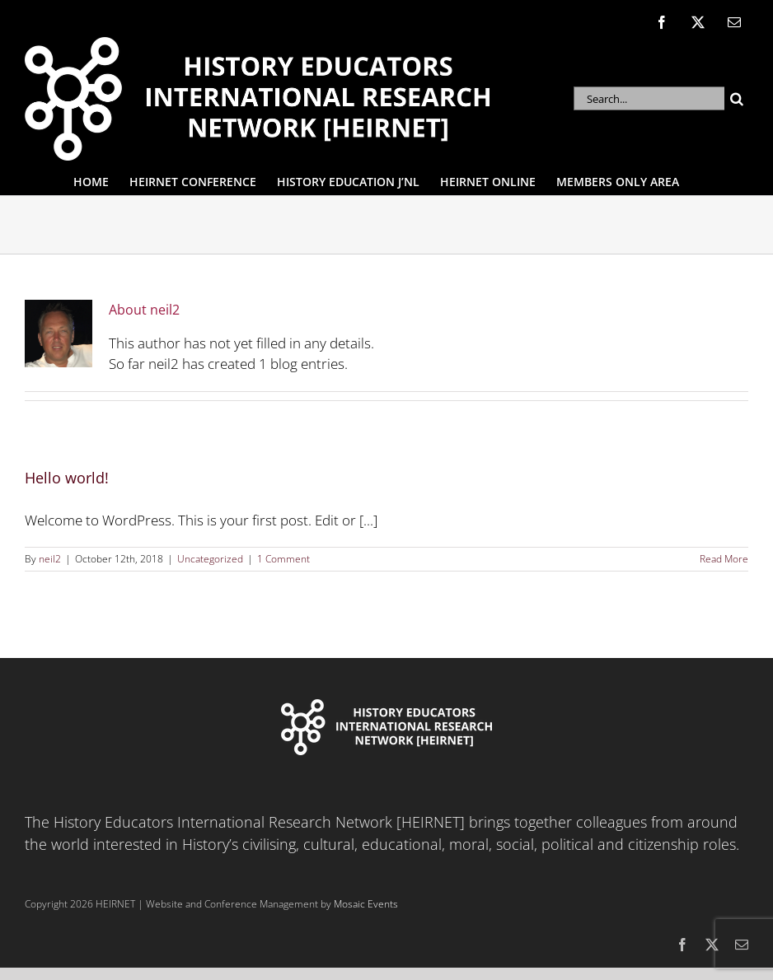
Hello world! (67, 478)
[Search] (736, 98)
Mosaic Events (366, 904)
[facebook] (682, 944)
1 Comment (283, 559)
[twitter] (712, 944)
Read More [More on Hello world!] (724, 559)
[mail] (741, 944)
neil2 (50, 559)
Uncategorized (210, 559)
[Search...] (649, 98)
